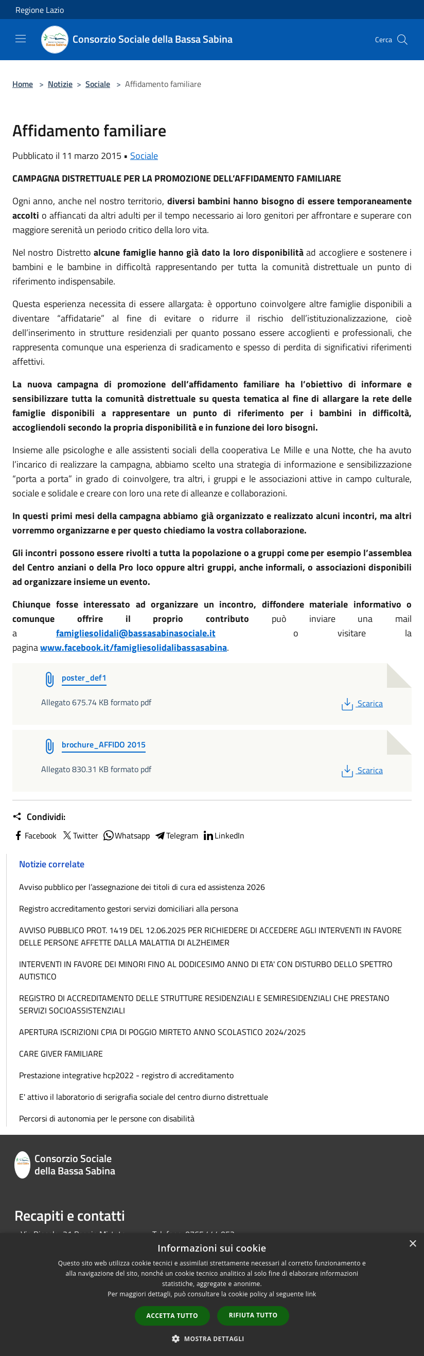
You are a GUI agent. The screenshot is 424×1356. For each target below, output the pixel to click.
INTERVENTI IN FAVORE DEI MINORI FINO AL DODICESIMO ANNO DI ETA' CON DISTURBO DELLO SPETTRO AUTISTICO (206, 970)
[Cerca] (402, 39)
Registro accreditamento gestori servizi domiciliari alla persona (128, 908)
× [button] (412, 1244)
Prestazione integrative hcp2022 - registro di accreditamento (126, 1075)
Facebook (34, 835)
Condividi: (38, 817)
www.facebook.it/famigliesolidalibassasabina (133, 647)
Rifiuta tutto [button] (253, 1315)
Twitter (79, 835)
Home (22, 84)
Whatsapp (126, 835)
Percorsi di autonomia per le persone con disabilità (107, 1118)
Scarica (361, 703)
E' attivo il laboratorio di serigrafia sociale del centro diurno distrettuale (143, 1097)
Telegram (176, 835)
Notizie (60, 84)
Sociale (97, 84)
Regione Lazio (39, 10)
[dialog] (212, 1294)
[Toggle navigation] (20, 38)
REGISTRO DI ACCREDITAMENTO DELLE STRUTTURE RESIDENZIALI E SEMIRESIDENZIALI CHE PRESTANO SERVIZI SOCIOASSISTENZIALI (204, 1004)
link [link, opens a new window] (311, 1294)
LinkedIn (223, 835)
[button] (212, 1338)
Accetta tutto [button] (172, 1315)
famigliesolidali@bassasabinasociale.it (136, 633)
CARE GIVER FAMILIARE (61, 1053)
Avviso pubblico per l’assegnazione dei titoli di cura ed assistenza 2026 (142, 887)
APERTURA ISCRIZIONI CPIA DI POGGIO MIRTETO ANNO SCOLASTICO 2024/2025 (162, 1032)
